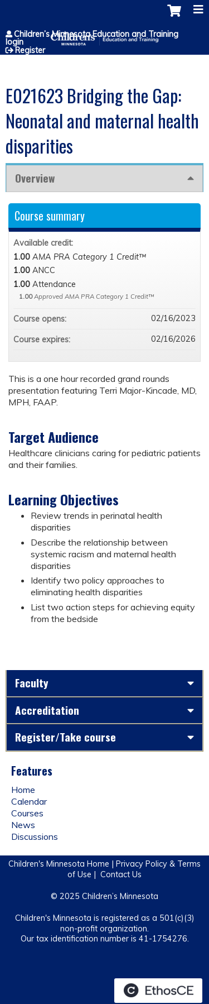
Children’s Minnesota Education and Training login (92, 38)
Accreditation (47, 710)
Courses (27, 813)
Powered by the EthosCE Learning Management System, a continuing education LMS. (158, 990)
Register (30, 50)
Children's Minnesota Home (58, 864)
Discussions (34, 836)
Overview (35, 178)
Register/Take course (65, 737)
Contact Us (121, 874)
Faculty (31, 683)
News (23, 824)
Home (23, 789)
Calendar (29, 801)
